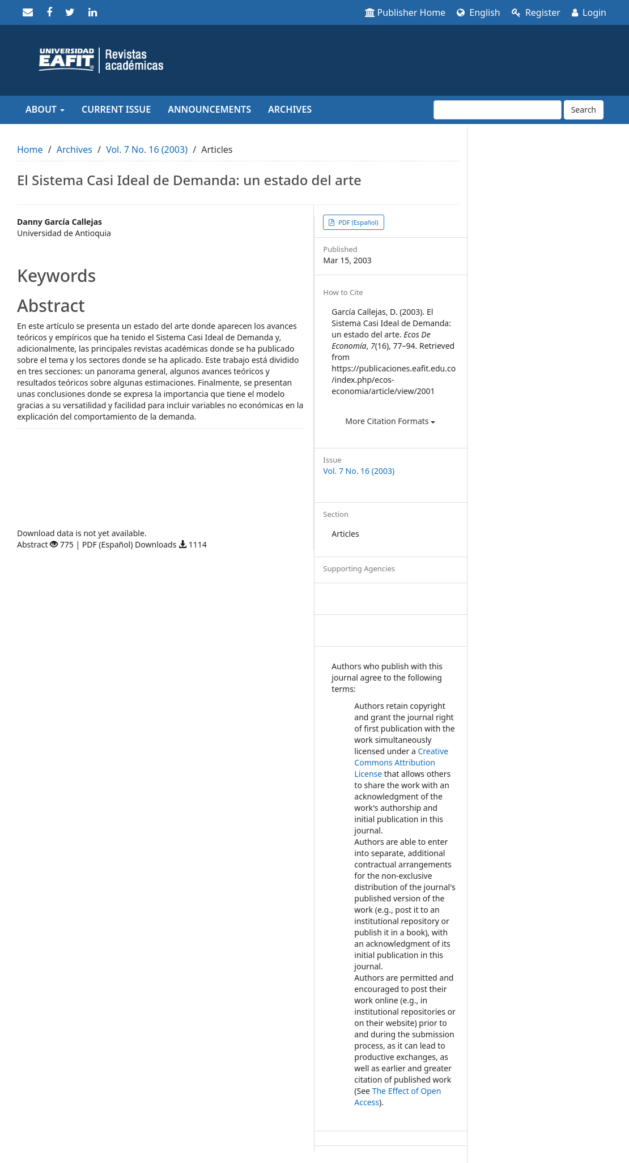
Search (583, 109)
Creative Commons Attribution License (401, 762)
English (478, 12)
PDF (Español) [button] (357, 222)
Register (536, 12)
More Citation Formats (390, 421)
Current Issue (116, 109)
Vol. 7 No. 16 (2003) (147, 149)
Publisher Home (405, 12)
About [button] (45, 109)
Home (30, 149)
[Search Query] (498, 109)
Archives (290, 109)
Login (589, 12)
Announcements (209, 109)
